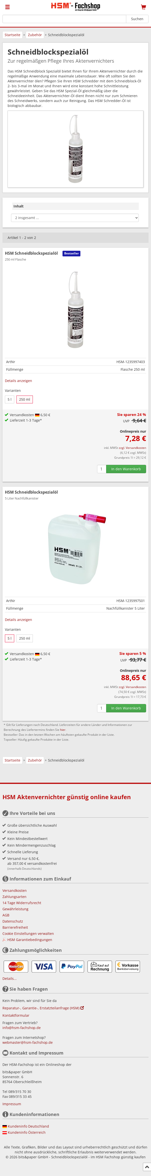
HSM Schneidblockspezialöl (31, 494)
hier (62, 730)
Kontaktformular (15, 1015)
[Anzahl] (101, 469)
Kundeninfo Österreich (27, 1132)
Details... (9, 978)
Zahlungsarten (14, 896)
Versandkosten (14, 890)
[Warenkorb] (143, 7)
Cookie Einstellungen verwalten (28, 933)
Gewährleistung (15, 909)
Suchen (137, 18)
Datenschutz (12, 921)
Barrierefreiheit (15, 927)
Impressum (11, 1104)
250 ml (24, 399)
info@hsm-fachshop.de (21, 1027)
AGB (5, 915)
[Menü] (7, 7)
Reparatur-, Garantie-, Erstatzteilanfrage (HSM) (43, 1008)
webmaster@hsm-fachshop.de (27, 1042)
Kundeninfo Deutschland (28, 1126)
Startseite (12, 34)
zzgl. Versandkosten (132, 448)
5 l (10, 399)
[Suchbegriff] (64, 19)
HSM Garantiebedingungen (29, 939)
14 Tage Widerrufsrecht (21, 902)
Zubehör (35, 34)
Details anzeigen (18, 380)
